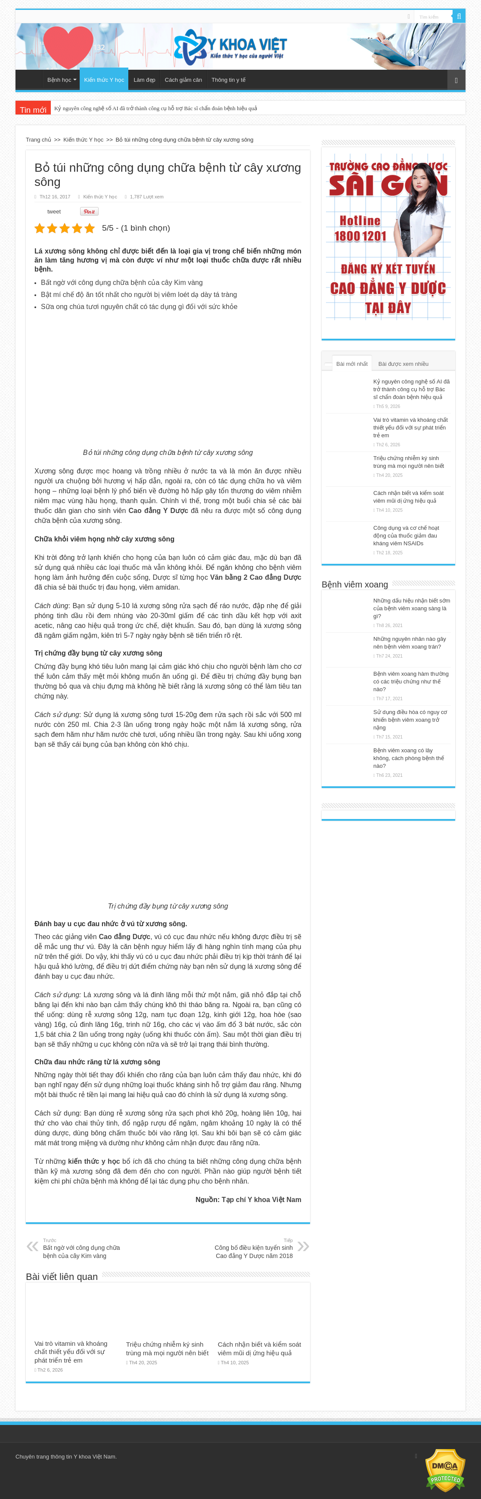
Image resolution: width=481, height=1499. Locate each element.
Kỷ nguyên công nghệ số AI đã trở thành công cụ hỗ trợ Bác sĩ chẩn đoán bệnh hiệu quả (155, 108)
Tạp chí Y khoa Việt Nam (261, 1199)
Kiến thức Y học (104, 80)
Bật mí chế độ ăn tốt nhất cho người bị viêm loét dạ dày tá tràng (139, 294)
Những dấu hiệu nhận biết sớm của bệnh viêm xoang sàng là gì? (411, 608)
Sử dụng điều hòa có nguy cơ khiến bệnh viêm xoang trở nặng (410, 720)
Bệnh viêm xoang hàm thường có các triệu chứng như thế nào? (411, 681)
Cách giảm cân (183, 80)
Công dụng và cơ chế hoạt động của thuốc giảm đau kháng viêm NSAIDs (406, 536)
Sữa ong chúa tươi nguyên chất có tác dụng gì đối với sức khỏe (139, 306)
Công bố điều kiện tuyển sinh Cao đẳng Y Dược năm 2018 (249, 1248)
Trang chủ (31, 79)
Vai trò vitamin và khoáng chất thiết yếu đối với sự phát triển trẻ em (71, 1352)
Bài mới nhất (352, 364)
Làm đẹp (144, 80)
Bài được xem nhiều (404, 364)
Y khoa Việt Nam (94, 1456)
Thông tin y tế (228, 80)
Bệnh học (59, 80)
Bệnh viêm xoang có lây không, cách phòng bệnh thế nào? (408, 758)
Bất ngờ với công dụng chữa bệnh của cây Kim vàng (122, 282)
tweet (54, 211)
